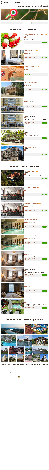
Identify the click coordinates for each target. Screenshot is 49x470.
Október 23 (21, 372)
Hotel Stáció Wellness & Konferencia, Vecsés (35, 34)
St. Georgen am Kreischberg (9, 365)
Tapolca (20, 365)
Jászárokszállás (30, 364)
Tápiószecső (24, 365)
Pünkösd (24, 372)
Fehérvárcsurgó (3, 364)
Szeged (35, 364)
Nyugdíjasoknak (34, 372)
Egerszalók (40, 364)
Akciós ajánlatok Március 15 (12, 2)
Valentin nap (30, 372)
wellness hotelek (34, 6)
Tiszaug (26, 364)
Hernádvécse (28, 365)
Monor (23, 364)
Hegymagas (18, 362)
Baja (11, 364)
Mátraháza (14, 364)
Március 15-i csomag (27, 35)
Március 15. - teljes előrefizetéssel (29, 116)
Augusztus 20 (11, 372)
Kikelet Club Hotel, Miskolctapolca (33, 251)
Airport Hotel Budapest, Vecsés (32, 187)
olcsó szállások (40, 6)
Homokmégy (32, 365)
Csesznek (43, 362)
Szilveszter (27, 372)
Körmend (42, 365)
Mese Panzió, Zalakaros (29, 300)
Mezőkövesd (3, 365)
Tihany (8, 362)
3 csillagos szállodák (21, 6)
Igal (35, 365)
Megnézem (44, 42)
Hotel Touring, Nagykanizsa (30, 82)
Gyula (37, 364)
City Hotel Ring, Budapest (31, 50)
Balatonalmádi (45, 364)
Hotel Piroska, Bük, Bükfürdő (32, 66)
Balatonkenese (19, 364)
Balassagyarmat (3, 362)
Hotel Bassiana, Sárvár (31, 171)
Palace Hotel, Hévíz (30, 98)
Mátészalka (38, 365)
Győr (15, 365)
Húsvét (14, 372)
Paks (40, 362)
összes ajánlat (45, 6)
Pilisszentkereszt (12, 362)
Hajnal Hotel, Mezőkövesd (31, 131)
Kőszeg (17, 365)
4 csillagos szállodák (28, 6)
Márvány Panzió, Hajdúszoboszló (31, 283)
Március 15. (26, 51)
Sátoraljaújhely (33, 362)
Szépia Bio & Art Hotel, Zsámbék (32, 219)
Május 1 (19, 372)
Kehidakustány (23, 362)
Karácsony (16, 372)
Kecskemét (28, 362)
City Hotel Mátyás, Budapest (31, 147)
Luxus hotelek (37, 372)
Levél (47, 362)
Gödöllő (38, 362)
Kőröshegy (8, 364)
